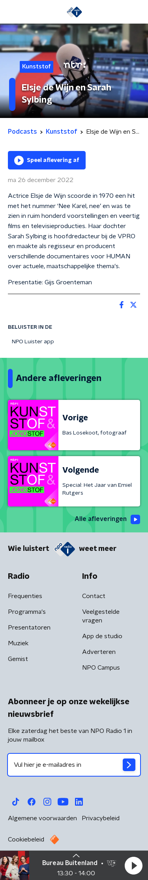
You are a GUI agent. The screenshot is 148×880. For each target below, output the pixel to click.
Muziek (18, 643)
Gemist (18, 659)
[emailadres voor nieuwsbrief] (74, 765)
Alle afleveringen (107, 519)
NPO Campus (101, 668)
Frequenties (25, 596)
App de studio (102, 636)
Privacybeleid (101, 818)
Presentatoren (29, 627)
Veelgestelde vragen (101, 616)
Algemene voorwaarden (42, 818)
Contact (93, 596)
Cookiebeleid (26, 839)
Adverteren (99, 652)
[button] (133, 865)
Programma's (27, 612)
